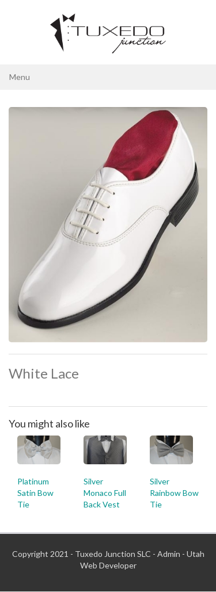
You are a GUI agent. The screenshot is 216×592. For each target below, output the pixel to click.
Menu (19, 77)
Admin (168, 554)
